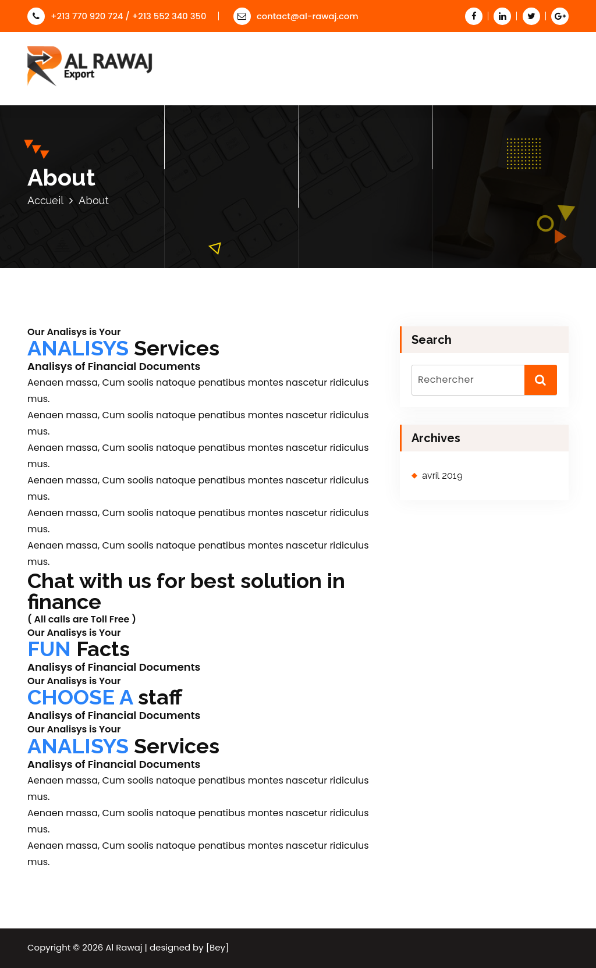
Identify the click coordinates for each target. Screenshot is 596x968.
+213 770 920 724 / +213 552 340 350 (116, 16)
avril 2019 (442, 475)
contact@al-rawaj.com (296, 16)
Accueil (45, 200)
